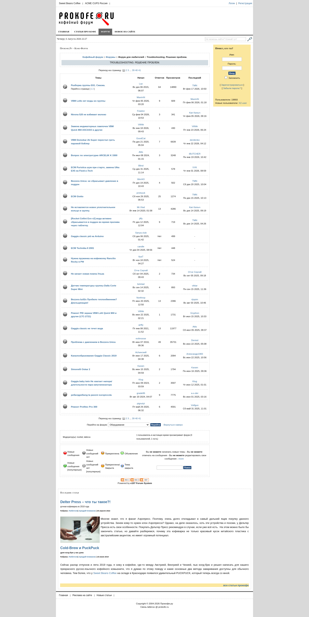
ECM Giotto (77, 196)
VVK (195, 167)
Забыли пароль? (232, 88)
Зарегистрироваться (232, 84)
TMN (194, 85)
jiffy (140, 218)
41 (139, 70)
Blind (140, 165)
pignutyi (141, 403)
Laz (141, 83)
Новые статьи (104, 595)
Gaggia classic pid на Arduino (87, 236)
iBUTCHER (195, 153)
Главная (63, 31)
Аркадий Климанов (87, 511)
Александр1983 (194, 354)
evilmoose (141, 338)
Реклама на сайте (82, 595)
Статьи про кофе (85, 31)
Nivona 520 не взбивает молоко (88, 114)
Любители (73, 511)
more (181, 458)
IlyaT (140, 256)
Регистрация (245, 3)
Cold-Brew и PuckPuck (79, 548)
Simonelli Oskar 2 (80, 369)
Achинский (141, 352)
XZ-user (243, 103)
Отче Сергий (141, 270)
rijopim (194, 299)
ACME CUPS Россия (96, 3)
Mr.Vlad (141, 207)
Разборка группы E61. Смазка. (88, 85)
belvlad (141, 284)
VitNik (141, 124)
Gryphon (194, 313)
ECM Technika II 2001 (82, 248)
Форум (105, 31)
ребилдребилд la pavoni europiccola (91, 395)
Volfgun (195, 405)
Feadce (141, 111)
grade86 (141, 393)
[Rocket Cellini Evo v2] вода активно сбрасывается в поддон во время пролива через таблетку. (95, 222)
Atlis (141, 152)
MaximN (141, 97)
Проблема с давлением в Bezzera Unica (93, 342)
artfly (140, 325)
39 (133, 70)
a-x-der (194, 393)
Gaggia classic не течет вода (87, 328)
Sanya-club (141, 232)
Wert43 (140, 179)
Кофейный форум (93, 57)
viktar (194, 285)
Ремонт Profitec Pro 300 (84, 406)
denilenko (195, 140)
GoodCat (140, 138)
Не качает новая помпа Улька (87, 273)
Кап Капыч (194, 112)
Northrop (140, 297)
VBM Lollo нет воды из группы (88, 100)
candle (141, 246)
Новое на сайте (125, 31)
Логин (232, 3)
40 (136, 70)
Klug (141, 379)
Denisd (194, 340)
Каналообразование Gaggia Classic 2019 (93, 355)
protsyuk (141, 192)
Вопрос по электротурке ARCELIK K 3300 (94, 155)
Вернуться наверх (173, 424)
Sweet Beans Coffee (69, 3)
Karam (141, 366)
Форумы (110, 57)
